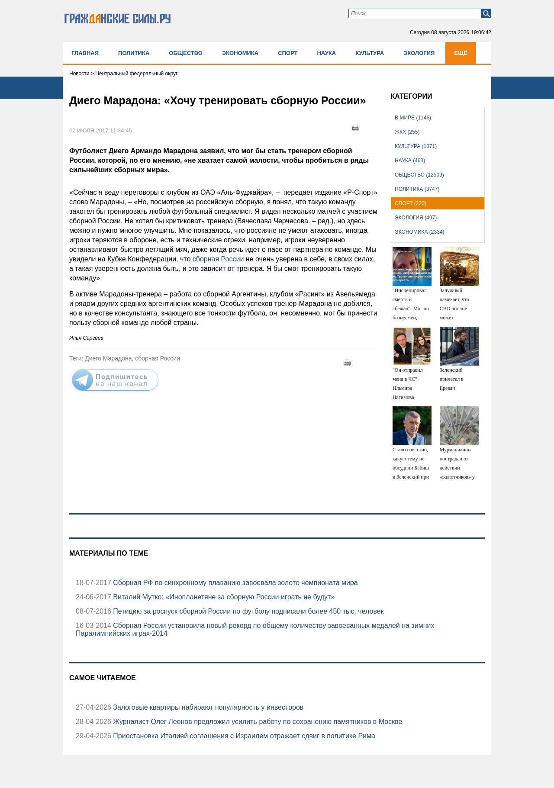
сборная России (217, 259)
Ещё (460, 53)
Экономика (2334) (419, 232)
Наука (326, 53)
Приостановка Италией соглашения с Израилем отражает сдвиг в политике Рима (243, 736)
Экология (419, 53)
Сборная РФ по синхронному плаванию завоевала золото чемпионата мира (234, 582)
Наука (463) (410, 161)
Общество (186, 53)
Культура (369, 53)
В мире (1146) (413, 118)
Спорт (287, 53)
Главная (85, 53)
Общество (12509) (419, 175)
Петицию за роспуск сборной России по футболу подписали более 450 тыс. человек (247, 611)
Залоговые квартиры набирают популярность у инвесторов (207, 707)
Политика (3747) (417, 189)
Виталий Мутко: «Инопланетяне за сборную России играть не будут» (223, 597)
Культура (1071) (416, 146)
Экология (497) (416, 218)
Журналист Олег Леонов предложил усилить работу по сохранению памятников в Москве (257, 721)
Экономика (240, 53)
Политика (133, 53)
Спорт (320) (410, 203)
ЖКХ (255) (407, 132)
